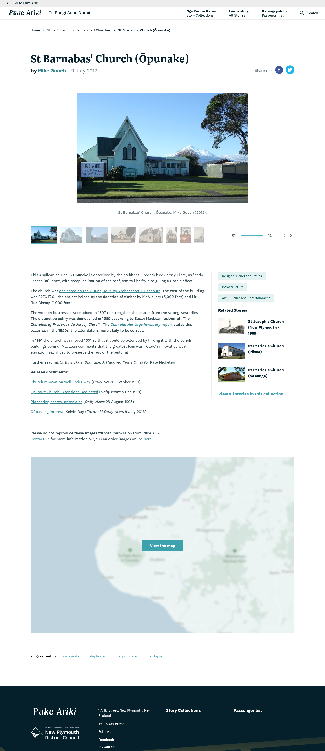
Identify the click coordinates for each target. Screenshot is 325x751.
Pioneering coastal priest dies (56, 401)
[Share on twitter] (290, 70)
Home (36, 30)
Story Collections (61, 30)
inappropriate (126, 656)
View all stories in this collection (250, 394)
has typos (155, 656)
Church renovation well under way (60, 381)
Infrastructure (232, 287)
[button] (283, 235)
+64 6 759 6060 (111, 723)
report (141, 324)
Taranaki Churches (96, 30)
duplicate (97, 656)
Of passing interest (47, 411)
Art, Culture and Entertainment (246, 298)
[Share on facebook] (279, 70)
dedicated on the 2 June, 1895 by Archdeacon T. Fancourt (109, 290)
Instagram (106, 746)
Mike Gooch (52, 70)
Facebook (106, 739)
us (40, 438)
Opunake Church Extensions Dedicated (64, 391)
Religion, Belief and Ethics (242, 276)
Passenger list (248, 710)
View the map (162, 545)
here (148, 438)
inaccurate (71, 656)
